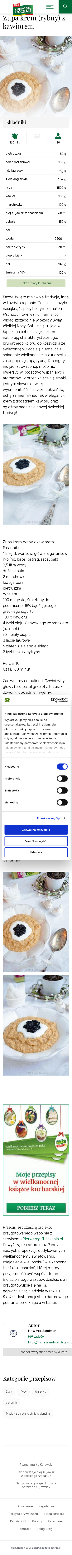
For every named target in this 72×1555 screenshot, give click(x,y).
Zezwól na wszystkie (36, 829)
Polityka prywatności (23, 1514)
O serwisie (25, 1506)
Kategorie (55, 1521)
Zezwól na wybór (35, 841)
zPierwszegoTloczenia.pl (42, 1239)
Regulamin (46, 1506)
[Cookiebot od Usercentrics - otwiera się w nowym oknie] (51, 700)
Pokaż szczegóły (48, 818)
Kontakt (25, 1529)
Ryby (23, 1391)
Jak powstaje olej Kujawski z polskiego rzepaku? (36, 1474)
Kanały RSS (18, 1521)
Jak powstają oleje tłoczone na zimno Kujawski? (36, 1485)
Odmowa (36, 852)
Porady (37, 1521)
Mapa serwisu (54, 1514)
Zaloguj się (44, 1529)
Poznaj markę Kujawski (36, 1464)
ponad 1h (11, 1402)
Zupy (9, 1391)
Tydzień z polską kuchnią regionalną (28, 1413)
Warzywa (40, 1391)
